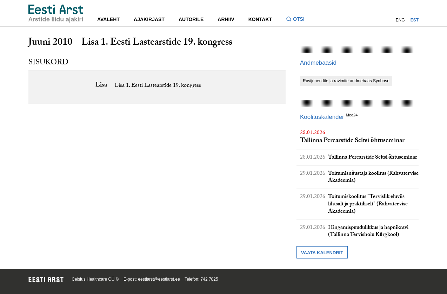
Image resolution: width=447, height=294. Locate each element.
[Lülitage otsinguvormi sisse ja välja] (298, 19)
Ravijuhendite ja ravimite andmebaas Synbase (346, 80)
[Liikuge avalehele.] (55, 13)
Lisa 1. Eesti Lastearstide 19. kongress (158, 86)
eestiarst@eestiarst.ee (159, 279)
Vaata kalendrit (322, 252)
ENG (400, 20)
